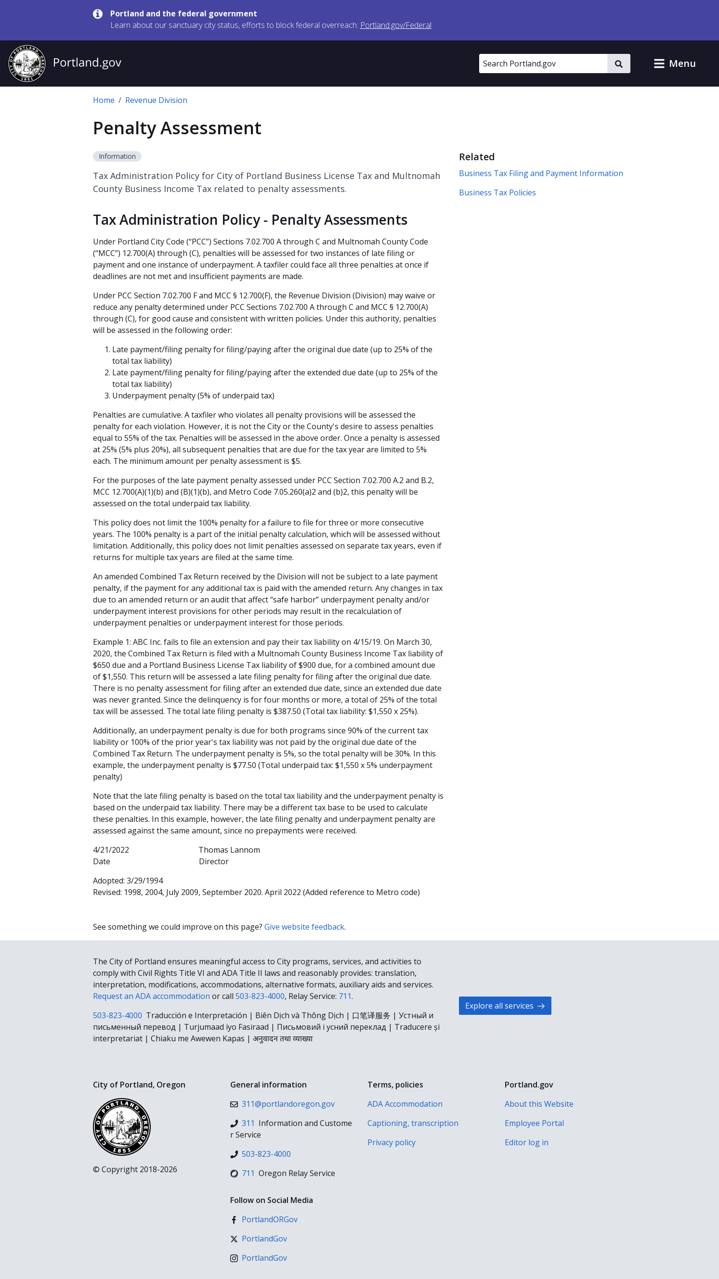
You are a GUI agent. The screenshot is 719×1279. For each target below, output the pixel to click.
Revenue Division (156, 100)
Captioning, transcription (412, 1123)
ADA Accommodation (405, 1104)
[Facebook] (264, 1219)
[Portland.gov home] (64, 63)
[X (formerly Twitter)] (258, 1238)
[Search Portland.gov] (543, 63)
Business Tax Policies (497, 192)
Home (104, 100)
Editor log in (527, 1142)
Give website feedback (304, 926)
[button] (674, 63)
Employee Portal (534, 1123)
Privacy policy (391, 1142)
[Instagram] (258, 1258)
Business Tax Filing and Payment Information (541, 173)
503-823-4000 (260, 996)
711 (345, 996)
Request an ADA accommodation (151, 996)
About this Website (539, 1104)
